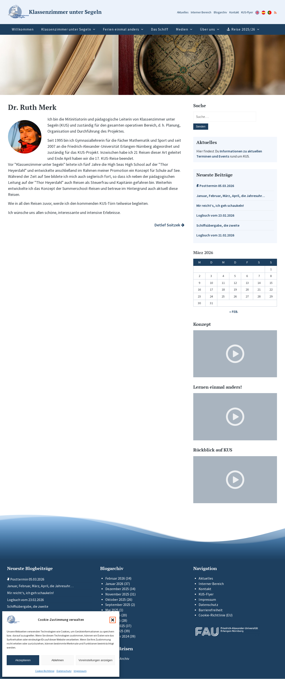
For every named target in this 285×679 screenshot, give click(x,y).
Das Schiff (159, 29)
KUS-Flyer (247, 12)
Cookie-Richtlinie (44, 671)
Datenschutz (64, 671)
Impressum (80, 671)
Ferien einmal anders (121, 29)
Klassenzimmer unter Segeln (66, 29)
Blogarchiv (220, 12)
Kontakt (234, 12)
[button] (112, 620)
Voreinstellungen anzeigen (95, 660)
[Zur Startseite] (55, 12)
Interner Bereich (201, 12)
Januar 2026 (114, 584)
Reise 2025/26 (243, 29)
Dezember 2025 (117, 589)
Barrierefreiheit (211, 610)
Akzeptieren (23, 660)
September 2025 (117, 605)
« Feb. (233, 312)
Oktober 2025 (115, 600)
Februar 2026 (115, 578)
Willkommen (23, 29)
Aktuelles (182, 12)
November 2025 (117, 594)
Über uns (207, 29)
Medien (182, 29)
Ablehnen (57, 660)
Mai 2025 (111, 610)
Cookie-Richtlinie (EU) (215, 615)
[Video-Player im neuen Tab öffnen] (235, 354)
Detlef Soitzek (169, 225)
